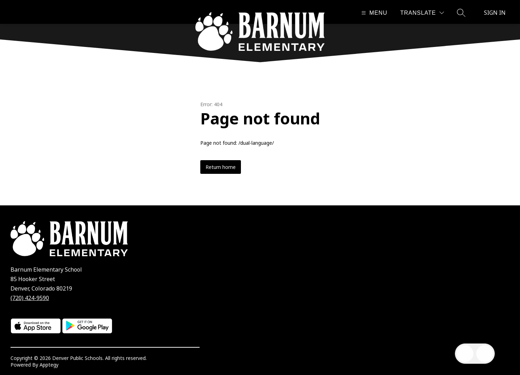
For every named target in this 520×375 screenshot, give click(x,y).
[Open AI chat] (484, 353)
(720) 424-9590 (30, 298)
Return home (221, 167)
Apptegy (49, 364)
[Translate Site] (422, 12)
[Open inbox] (465, 353)
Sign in (495, 12)
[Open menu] (373, 12)
